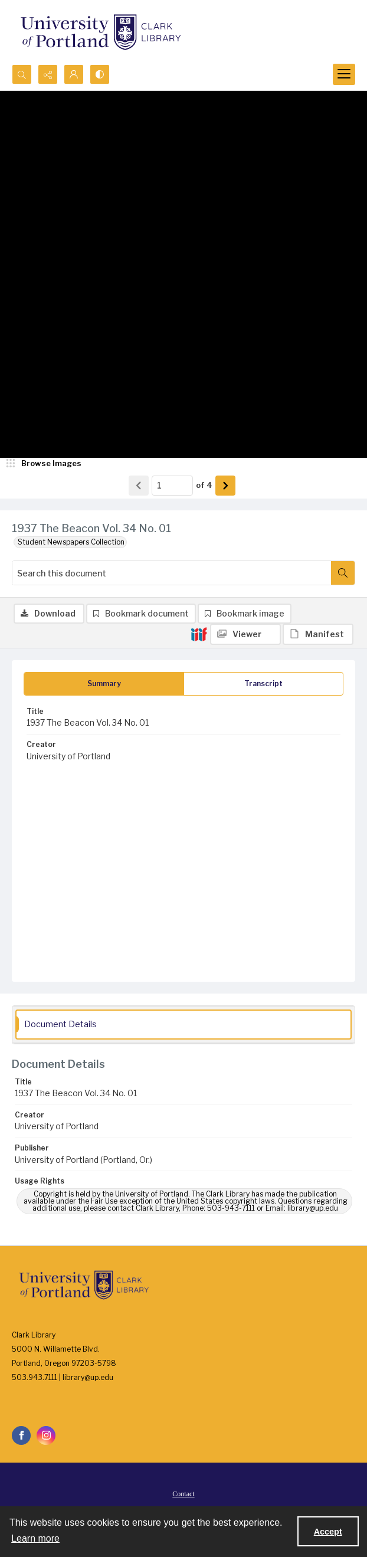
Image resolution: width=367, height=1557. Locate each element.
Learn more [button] (35, 1538)
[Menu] (344, 74)
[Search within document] (343, 573)
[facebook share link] (21, 1435)
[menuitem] (183, 1493)
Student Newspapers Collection (71, 541)
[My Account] (73, 74)
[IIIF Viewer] (245, 634)
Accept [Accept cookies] (328, 1531)
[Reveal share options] (47, 74)
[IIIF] (198, 634)
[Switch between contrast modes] (99, 74)
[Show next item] (225, 486)
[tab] (104, 684)
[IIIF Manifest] (318, 634)
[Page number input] (172, 486)
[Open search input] (21, 74)
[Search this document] (171, 573)
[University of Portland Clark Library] (100, 32)
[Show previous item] (139, 486)
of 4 (204, 485)
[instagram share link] (46, 1435)
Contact (183, 1494)
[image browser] (44, 464)
